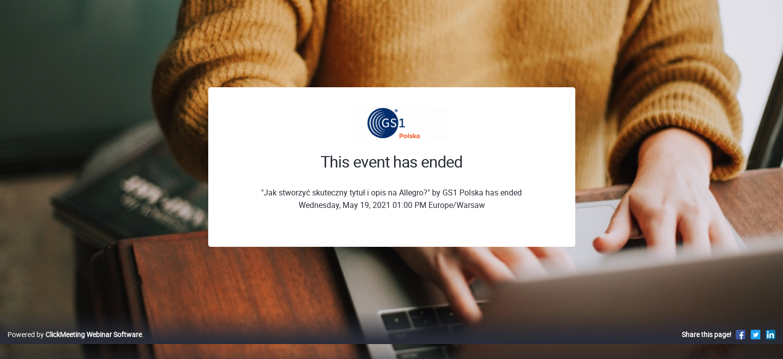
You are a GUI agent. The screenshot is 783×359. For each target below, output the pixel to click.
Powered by (74, 345)
